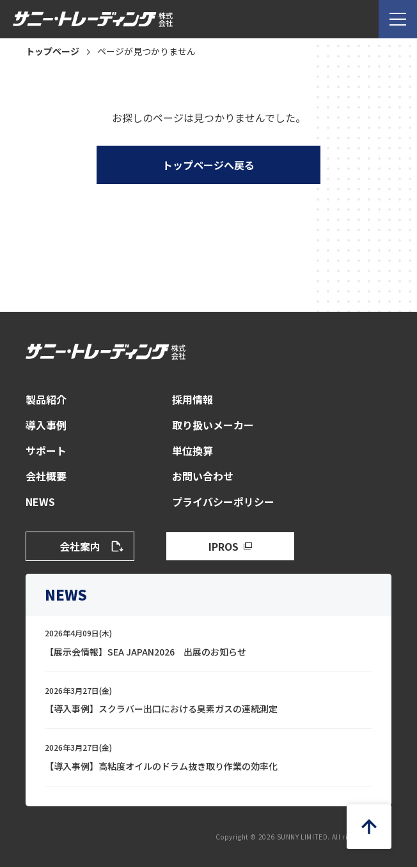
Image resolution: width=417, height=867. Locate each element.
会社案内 (79, 546)
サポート (46, 450)
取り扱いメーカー (213, 425)
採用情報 (192, 399)
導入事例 (46, 425)
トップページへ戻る (208, 165)
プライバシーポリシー (223, 501)
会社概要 (46, 476)
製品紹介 (46, 399)
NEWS (40, 501)
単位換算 (192, 450)
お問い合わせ (202, 476)
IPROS (223, 546)
